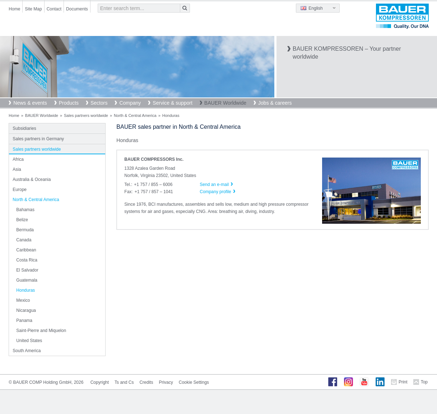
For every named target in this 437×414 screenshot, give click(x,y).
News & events (30, 103)
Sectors (98, 103)
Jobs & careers (275, 103)
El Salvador (27, 270)
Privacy (166, 382)
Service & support (172, 103)
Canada (23, 239)
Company (130, 103)
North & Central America (135, 115)
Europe (20, 189)
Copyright (99, 382)
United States (29, 340)
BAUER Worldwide (225, 103)
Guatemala (26, 280)
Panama (24, 320)
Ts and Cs (124, 382)
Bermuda (25, 229)
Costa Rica (26, 260)
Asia (17, 169)
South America (27, 350)
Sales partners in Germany (38, 138)
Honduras (25, 290)
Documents (77, 9)
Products (69, 103)
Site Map (33, 9)
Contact (54, 9)
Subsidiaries (24, 128)
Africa (18, 159)
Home (14, 9)
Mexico (23, 300)
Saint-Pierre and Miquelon (41, 330)
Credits (146, 382)
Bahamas (25, 209)
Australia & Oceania (32, 179)
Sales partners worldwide (86, 115)
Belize (22, 219)
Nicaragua (26, 310)
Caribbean (26, 250)
